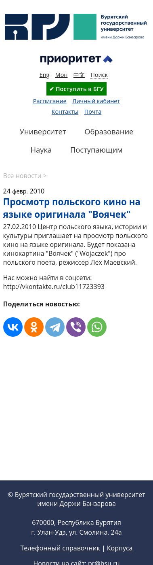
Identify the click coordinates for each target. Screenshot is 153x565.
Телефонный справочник (60, 548)
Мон (61, 75)
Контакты (65, 111)
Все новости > (25, 175)
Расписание (50, 101)
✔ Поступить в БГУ (76, 89)
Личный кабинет (96, 101)
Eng (45, 75)
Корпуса (120, 548)
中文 (79, 75)
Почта (93, 111)
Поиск (99, 75)
